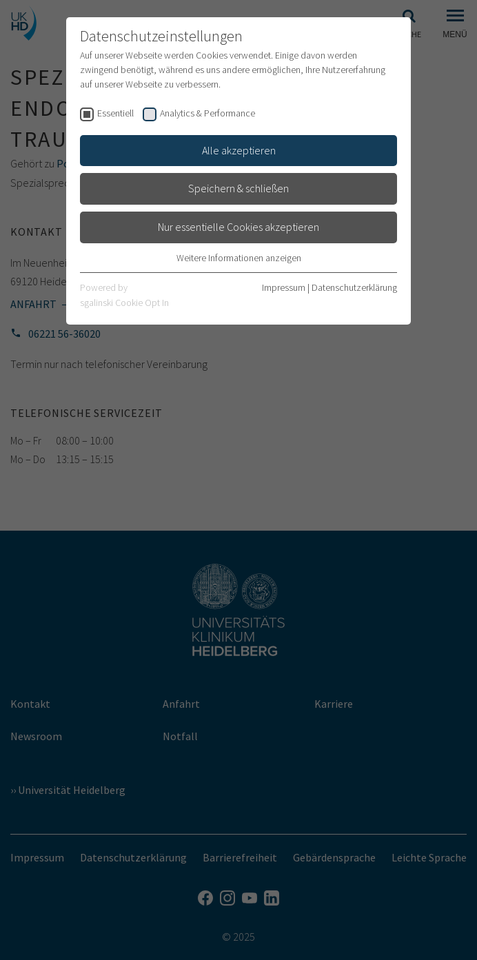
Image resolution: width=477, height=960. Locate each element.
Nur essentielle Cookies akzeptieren (238, 227)
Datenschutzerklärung (354, 287)
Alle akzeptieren (239, 150)
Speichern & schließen (238, 188)
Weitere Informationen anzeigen (238, 258)
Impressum (283, 287)
